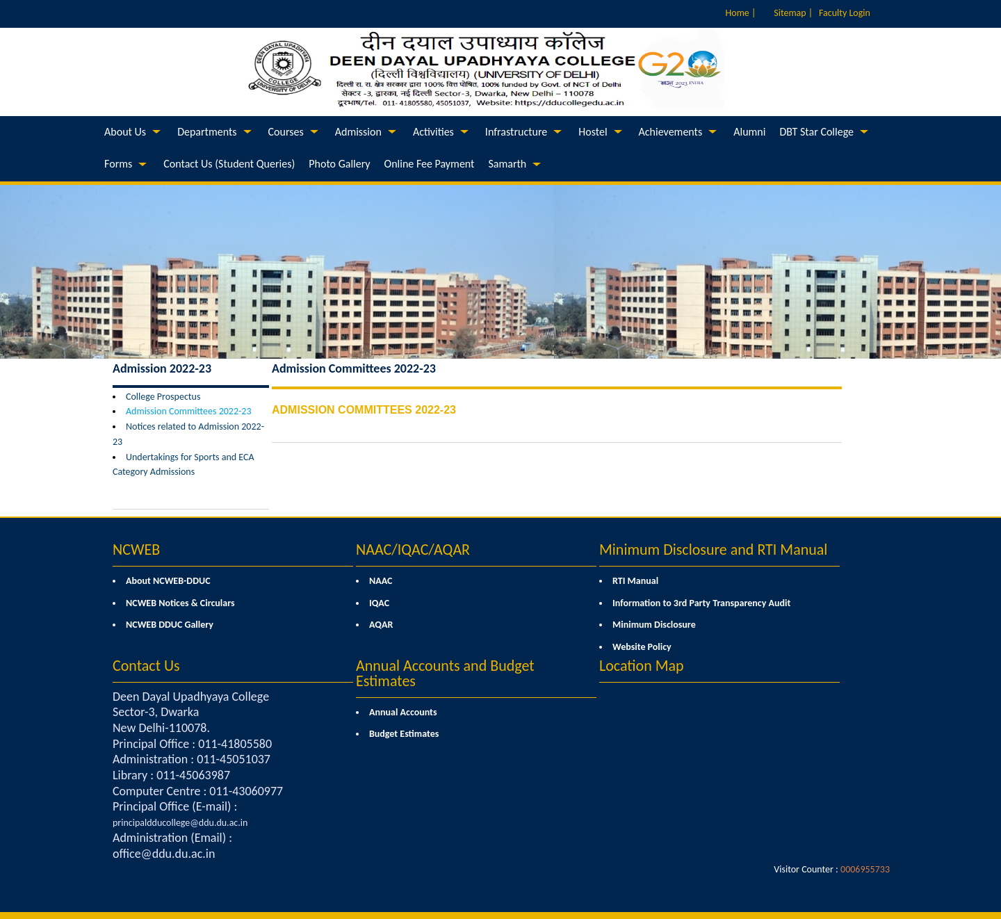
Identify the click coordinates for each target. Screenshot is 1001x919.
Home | (741, 13)
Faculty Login (844, 13)
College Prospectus (163, 396)
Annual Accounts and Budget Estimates (445, 673)
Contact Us (146, 665)
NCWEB (136, 549)
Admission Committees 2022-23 (189, 411)
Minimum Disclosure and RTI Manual (713, 549)
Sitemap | (793, 13)
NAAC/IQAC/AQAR (413, 549)
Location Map (641, 665)
